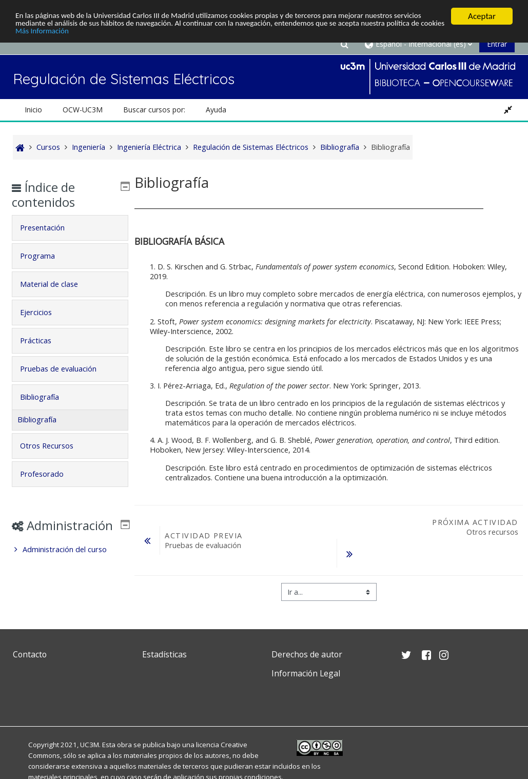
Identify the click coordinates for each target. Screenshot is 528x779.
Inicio (33, 109)
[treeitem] (70, 564)
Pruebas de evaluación (66, 369)
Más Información (141, 34)
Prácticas (43, 340)
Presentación (50, 227)
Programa (45, 256)
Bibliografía (47, 397)
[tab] (70, 228)
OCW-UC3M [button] (83, 109)
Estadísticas (164, 654)
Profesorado (49, 474)
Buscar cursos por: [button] (154, 109)
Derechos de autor (306, 654)
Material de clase (57, 284)
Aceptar (482, 16)
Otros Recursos (54, 446)
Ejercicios (44, 312)
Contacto (30, 654)
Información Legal (305, 673)
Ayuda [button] (216, 109)
